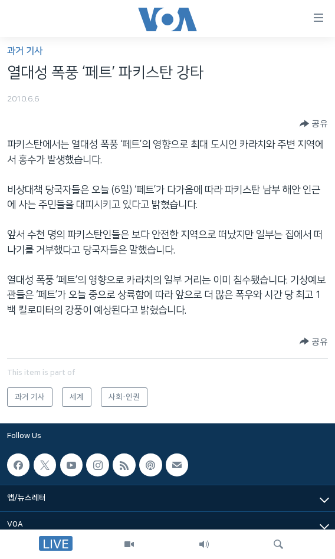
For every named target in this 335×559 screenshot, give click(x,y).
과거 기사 (24, 51)
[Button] (314, 124)
